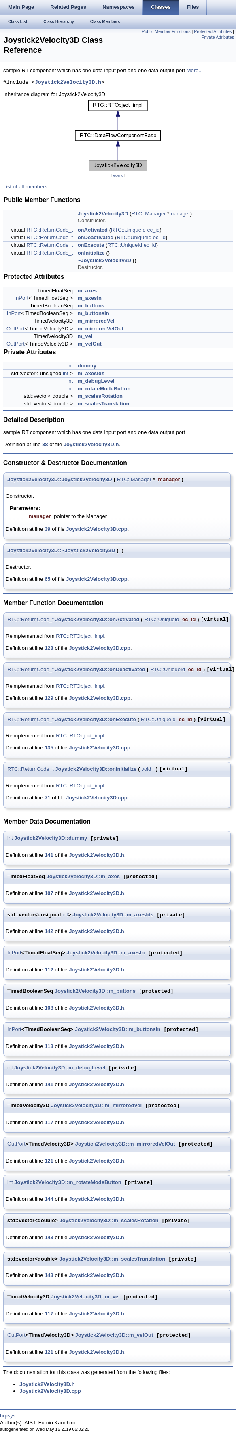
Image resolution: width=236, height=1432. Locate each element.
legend (118, 175)
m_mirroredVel (96, 321)
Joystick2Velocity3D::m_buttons (95, 991)
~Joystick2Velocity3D (105, 260)
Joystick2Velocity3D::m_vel (85, 1297)
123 (49, 648)
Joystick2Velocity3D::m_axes (83, 877)
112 (49, 969)
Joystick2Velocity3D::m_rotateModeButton (67, 1182)
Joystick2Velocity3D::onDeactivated (100, 669)
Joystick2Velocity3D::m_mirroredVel (96, 1106)
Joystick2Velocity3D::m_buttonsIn (118, 1030)
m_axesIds (91, 373)
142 (49, 931)
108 (49, 1008)
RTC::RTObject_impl (80, 636)
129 (49, 698)
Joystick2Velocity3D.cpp (97, 529)
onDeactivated (96, 237)
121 (49, 1161)
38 (45, 444)
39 (47, 529)
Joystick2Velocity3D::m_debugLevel (59, 1068)
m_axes (87, 291)
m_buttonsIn (93, 313)
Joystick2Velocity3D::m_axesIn (105, 953)
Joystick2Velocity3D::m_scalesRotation (109, 1221)
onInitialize (91, 253)
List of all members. (26, 187)
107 (49, 893)
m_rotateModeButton (104, 389)
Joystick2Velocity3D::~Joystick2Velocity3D (61, 550)
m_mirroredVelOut (100, 329)
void (146, 769)
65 (47, 579)
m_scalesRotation (100, 396)
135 (49, 748)
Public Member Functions (166, 31)
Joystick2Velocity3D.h (68, 82)
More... (195, 70)
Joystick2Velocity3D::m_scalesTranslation (113, 1259)
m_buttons (91, 306)
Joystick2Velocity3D (103, 214)
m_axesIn (90, 298)
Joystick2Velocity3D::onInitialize (95, 769)
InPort (22, 298)
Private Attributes (217, 37)
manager (179, 214)
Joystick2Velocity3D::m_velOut (114, 1335)
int (70, 366)
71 (47, 798)
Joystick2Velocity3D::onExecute (95, 719)
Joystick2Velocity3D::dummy (50, 838)
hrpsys (7, 1416)
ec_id (153, 230)
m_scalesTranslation (104, 404)
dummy (87, 366)
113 (49, 1046)
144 (49, 1199)
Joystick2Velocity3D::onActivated (97, 619)
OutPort (15, 329)
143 (49, 1237)
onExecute (91, 245)
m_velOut (90, 344)
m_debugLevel (96, 381)
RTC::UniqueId (128, 230)
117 (49, 1122)
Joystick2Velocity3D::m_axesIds (112, 915)
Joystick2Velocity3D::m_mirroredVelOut (125, 1144)
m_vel (85, 336)
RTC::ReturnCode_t (49, 230)
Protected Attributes (213, 31)
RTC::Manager (149, 214)
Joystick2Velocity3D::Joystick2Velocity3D (59, 479)
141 (49, 855)
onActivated (93, 230)
